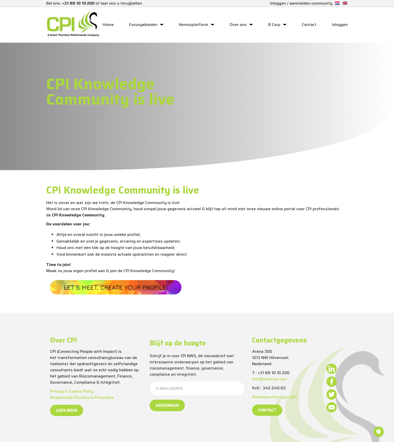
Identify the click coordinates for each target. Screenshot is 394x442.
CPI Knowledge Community (148, 271)
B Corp (274, 25)
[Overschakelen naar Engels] (345, 3)
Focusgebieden (143, 25)
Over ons (238, 25)
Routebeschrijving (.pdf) (274, 397)
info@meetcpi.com (269, 379)
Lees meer (66, 410)
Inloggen (340, 25)
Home (108, 25)
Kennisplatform (193, 25)
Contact (309, 25)
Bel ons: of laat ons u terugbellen (94, 3)
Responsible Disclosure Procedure (82, 397)
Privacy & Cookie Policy (72, 391)
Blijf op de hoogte (178, 343)
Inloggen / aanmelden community (301, 3)
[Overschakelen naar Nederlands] (337, 3)
